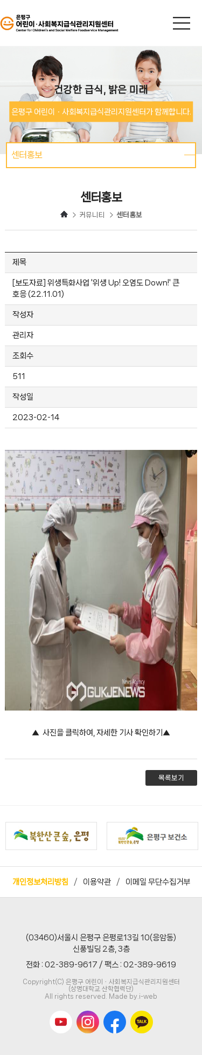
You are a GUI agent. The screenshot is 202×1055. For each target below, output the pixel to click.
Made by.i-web (133, 996)
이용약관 (97, 882)
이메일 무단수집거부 (158, 882)
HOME (64, 214)
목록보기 (171, 777)
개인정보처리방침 (40, 882)
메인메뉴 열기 (182, 23)
